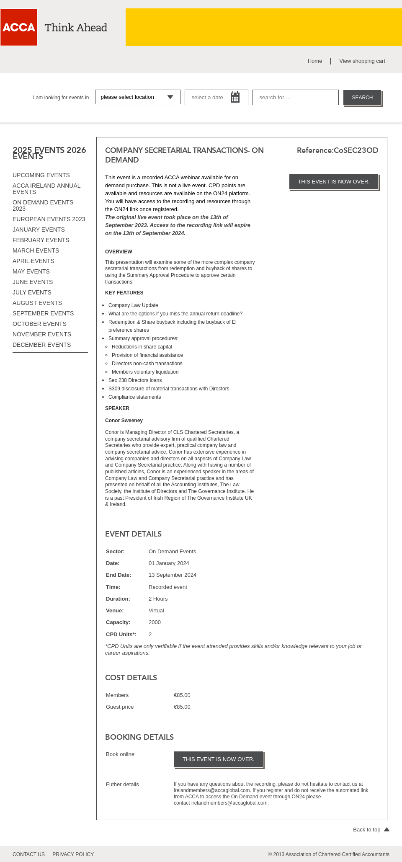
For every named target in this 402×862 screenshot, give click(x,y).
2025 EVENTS (38, 150)
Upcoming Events (41, 175)
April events (33, 261)
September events (43, 313)
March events (36, 250)
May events (31, 271)
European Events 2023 (49, 219)
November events (42, 334)
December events (42, 344)
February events (41, 240)
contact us (29, 854)
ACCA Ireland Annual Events (46, 188)
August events (37, 302)
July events (32, 292)
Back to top (371, 829)
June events (33, 282)
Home (315, 61)
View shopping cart (362, 61)
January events (39, 229)
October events (40, 323)
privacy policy (73, 854)
